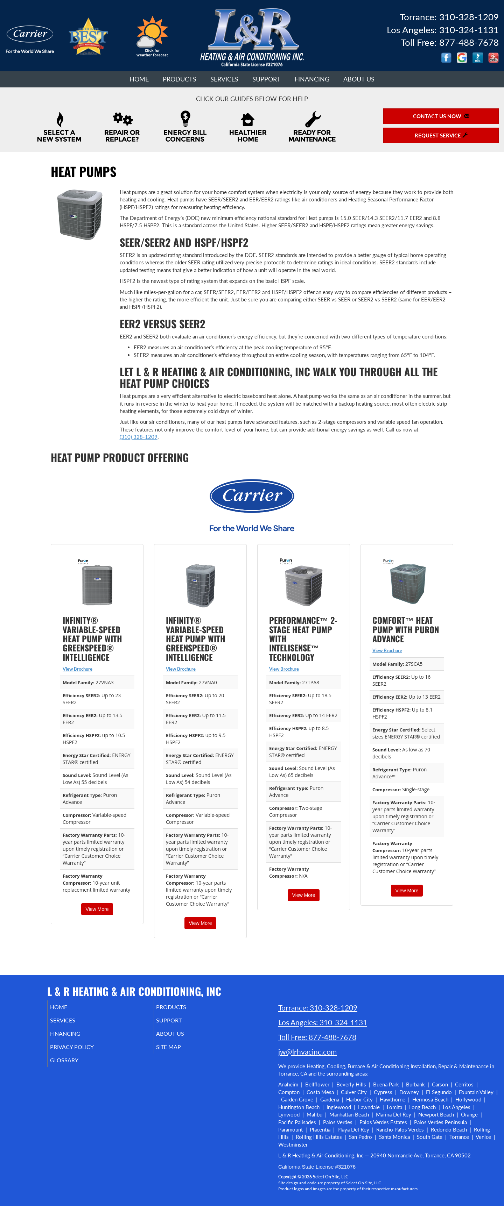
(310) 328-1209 (139, 437)
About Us (358, 79)
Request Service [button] (441, 135)
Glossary (73, 1066)
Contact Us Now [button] (441, 116)
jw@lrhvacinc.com (307, 1051)
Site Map (178, 1052)
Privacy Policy (82, 1052)
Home (139, 79)
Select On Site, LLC (330, 1176)
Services (224, 79)
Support (266, 79)
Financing (312, 79)
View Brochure (77, 669)
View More (97, 909)
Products (179, 79)
